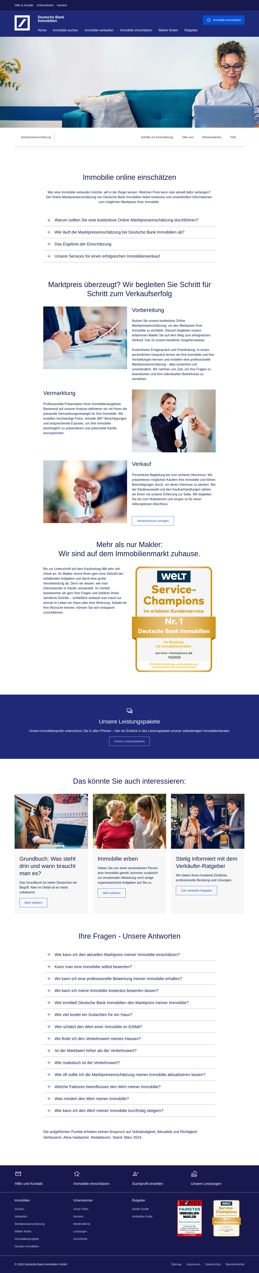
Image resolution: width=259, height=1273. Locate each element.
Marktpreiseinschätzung (30, 1224)
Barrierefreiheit (235, 1264)
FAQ (233, 137)
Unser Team (80, 1209)
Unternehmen (45, 5)
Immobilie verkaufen (99, 30)
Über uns (187, 137)
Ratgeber (191, 30)
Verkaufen (21, 1216)
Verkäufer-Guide (142, 1216)
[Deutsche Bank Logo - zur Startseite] (22, 26)
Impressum (193, 1264)
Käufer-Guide (140, 1209)
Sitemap (176, 1264)
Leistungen (80, 1231)
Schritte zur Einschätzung (157, 137)
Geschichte (80, 1238)
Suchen (19, 1209)
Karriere (62, 5)
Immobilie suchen (65, 30)
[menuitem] (157, 137)
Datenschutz (213, 1264)
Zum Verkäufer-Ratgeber (196, 890)
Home (42, 30)
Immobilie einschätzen (136, 30)
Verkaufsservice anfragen (153, 520)
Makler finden (168, 30)
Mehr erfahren (33, 902)
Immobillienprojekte (27, 1238)
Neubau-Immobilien (27, 1246)
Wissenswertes (211, 137)
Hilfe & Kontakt (24, 5)
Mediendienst (81, 1224)
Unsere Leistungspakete (129, 741)
